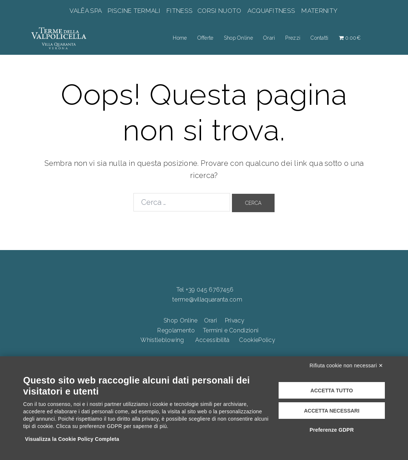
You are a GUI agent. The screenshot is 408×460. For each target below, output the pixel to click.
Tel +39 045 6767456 (205, 289)
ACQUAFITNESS (271, 10)
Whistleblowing (162, 339)
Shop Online (238, 38)
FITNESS (179, 10)
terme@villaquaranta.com (207, 299)
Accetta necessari (331, 411)
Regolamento (176, 330)
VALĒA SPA (86, 10)
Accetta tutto (332, 390)
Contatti (319, 38)
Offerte (205, 38)
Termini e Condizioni (230, 330)
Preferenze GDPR (331, 430)
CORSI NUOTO (219, 10)
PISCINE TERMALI (134, 10)
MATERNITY (319, 10)
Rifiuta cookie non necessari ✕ (346, 365)
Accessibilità (212, 339)
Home (180, 38)
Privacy (234, 320)
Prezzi (292, 38)
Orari (269, 38)
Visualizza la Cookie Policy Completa (72, 439)
